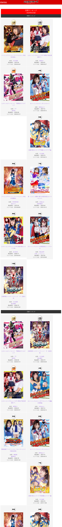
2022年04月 (8, 467)
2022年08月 (8, 463)
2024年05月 (54, 431)
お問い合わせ (35, 514)
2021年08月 (8, 480)
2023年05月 (54, 447)
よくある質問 (35, 512)
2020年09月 (54, 492)
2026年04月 (8, 402)
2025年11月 (23, 410)
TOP (12, 511)
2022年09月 (54, 460)
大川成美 (33, 100)
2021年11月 (23, 476)
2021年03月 (23, 484)
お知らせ (34, 511)
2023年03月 (23, 451)
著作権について (25, 517)
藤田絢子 (31, 293)
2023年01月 (54, 451)
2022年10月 (38, 460)
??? (53, 54)
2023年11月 (23, 443)
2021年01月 (54, 484)
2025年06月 (38, 414)
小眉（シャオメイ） (51, 149)
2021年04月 (8, 484)
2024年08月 (8, 431)
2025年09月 (54, 410)
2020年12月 (8, 492)
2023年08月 (8, 447)
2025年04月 (8, 418)
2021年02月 (38, 484)
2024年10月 (38, 427)
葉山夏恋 (10, 195)
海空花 (51, 56)
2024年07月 (23, 431)
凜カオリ (51, 102)
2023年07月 (23, 447)
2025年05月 (54, 414)
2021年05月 (54, 480)
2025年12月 (8, 410)
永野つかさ (13, 384)
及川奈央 (33, 147)
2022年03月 (23, 467)
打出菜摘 (12, 54)
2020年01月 (54, 500)
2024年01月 (54, 434)
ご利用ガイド (14, 512)
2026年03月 (23, 402)
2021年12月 (8, 476)
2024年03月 (23, 434)
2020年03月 (23, 500)
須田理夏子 (11, 149)
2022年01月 (54, 467)
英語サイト (34, 515)
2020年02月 (38, 500)
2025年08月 (8, 414)
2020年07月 (23, 496)
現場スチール (14, 519)
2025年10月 (38, 410)
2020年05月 (54, 496)
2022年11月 (23, 460)
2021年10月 (38, 476)
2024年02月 (38, 434)
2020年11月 (23, 492)
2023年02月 (38, 451)
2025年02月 (38, 418)
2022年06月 (38, 463)
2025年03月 (23, 418)
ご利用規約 (24, 511)
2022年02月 (38, 467)
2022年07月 (23, 463)
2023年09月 (54, 443)
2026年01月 (54, 402)
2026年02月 (38, 402)
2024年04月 (8, 434)
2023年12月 (8, 443)
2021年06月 (38, 480)
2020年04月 (8, 500)
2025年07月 (23, 414)
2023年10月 (38, 443)
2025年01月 (54, 418)
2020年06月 (38, 496)
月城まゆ (12, 147)
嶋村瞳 (33, 291)
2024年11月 (23, 427)
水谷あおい (13, 291)
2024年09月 (54, 427)
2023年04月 (8, 451)
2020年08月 (8, 496)
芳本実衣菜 (53, 100)
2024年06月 (38, 431)
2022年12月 (8, 460)
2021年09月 (54, 476)
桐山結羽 (53, 147)
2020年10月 (38, 492)
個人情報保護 (25, 515)
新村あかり (13, 100)
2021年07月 (23, 480)
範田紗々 (33, 54)
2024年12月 (8, 427)
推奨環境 (13, 514)
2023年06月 (38, 447)
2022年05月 (54, 463)
